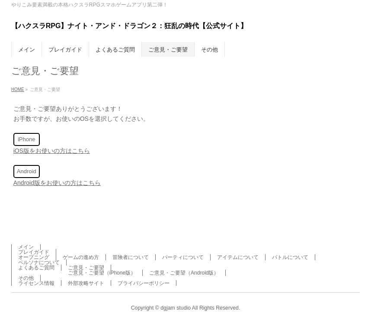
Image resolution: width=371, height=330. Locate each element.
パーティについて (183, 257)
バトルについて (290, 257)
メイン (26, 247)
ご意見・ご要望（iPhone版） (102, 273)
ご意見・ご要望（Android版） (184, 273)
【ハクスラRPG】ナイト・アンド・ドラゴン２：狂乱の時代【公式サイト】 (129, 25)
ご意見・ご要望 (86, 268)
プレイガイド (33, 252)
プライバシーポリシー (144, 283)
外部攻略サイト (86, 283)
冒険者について (130, 257)
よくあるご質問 (36, 268)
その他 (26, 278)
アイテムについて (238, 257)
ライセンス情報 (36, 283)
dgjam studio (175, 308)
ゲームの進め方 (81, 257)
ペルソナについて (39, 262)
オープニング (33, 257)
